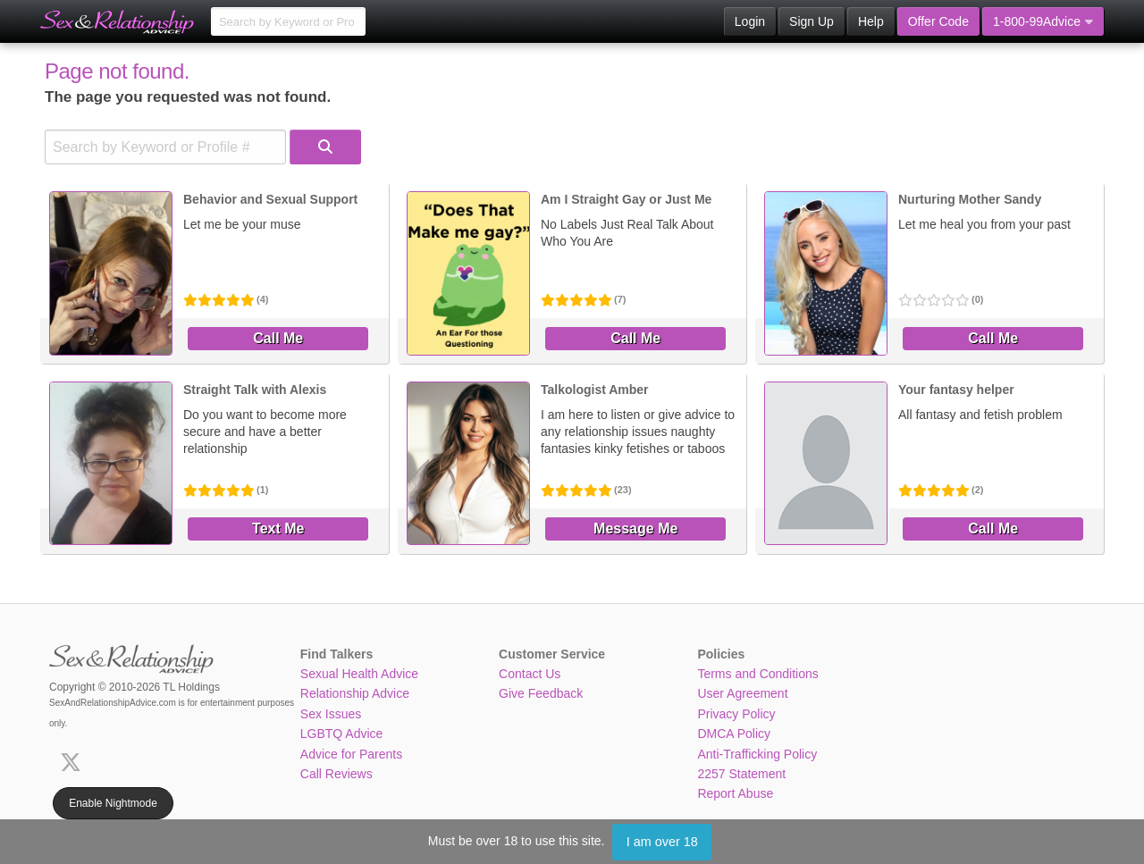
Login (750, 21)
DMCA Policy (733, 733)
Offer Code (938, 21)
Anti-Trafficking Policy (757, 754)
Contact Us (529, 674)
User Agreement (742, 693)
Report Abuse (735, 793)
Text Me (278, 528)
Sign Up (811, 21)
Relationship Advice (354, 693)
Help (871, 21)
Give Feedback (541, 693)
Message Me (635, 528)
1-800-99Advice (1043, 21)
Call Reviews (336, 774)
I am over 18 (662, 842)
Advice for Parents (351, 754)
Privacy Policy (736, 714)
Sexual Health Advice (359, 674)
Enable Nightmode (113, 803)
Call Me (278, 338)
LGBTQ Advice (341, 733)
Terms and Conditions (757, 674)
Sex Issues (330, 714)
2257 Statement (741, 774)
